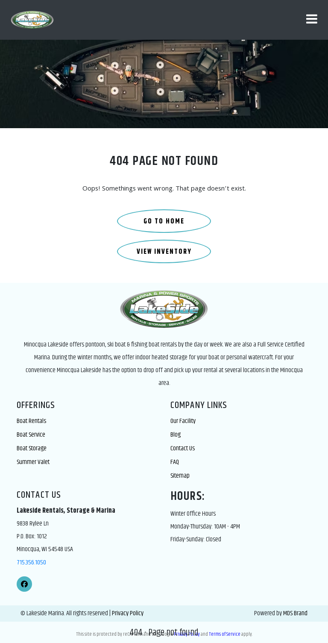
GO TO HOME (164, 221)
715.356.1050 (31, 562)
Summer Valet (33, 462)
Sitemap (180, 475)
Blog (175, 434)
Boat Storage (32, 448)
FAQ (174, 462)
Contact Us (182, 448)
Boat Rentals (31, 421)
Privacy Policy (128, 613)
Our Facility (183, 421)
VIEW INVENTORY (164, 252)
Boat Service (31, 434)
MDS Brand (295, 613)
